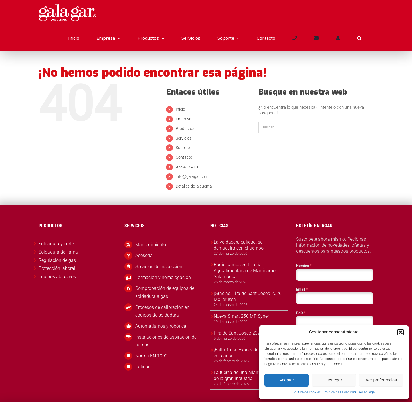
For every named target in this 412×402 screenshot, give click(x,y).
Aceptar (286, 379)
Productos (185, 128)
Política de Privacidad (340, 392)
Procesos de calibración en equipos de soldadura (162, 311)
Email (302, 289)
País (301, 313)
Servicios (183, 138)
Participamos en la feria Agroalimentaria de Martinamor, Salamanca (246, 270)
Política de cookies (306, 392)
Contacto (184, 157)
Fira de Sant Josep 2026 (238, 333)
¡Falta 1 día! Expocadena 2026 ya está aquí (247, 353)
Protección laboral (57, 268)
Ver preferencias (381, 379)
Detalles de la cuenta (194, 186)
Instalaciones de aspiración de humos (166, 340)
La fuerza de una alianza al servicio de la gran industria (249, 375)
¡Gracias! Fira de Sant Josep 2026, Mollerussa (248, 296)
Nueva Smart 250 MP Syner (241, 316)
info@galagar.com (192, 176)
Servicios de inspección (158, 266)
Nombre (303, 265)
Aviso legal (367, 392)
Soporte (183, 147)
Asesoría (144, 255)
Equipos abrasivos (57, 276)
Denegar (334, 379)
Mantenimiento (150, 244)
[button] (400, 332)
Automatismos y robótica (160, 326)
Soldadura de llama (58, 252)
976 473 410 (187, 167)
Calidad (143, 366)
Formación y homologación (163, 277)
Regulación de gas (57, 260)
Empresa (183, 119)
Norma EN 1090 (151, 356)
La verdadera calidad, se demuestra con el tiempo (239, 245)
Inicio (180, 109)
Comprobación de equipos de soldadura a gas (164, 292)
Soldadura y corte (56, 243)
